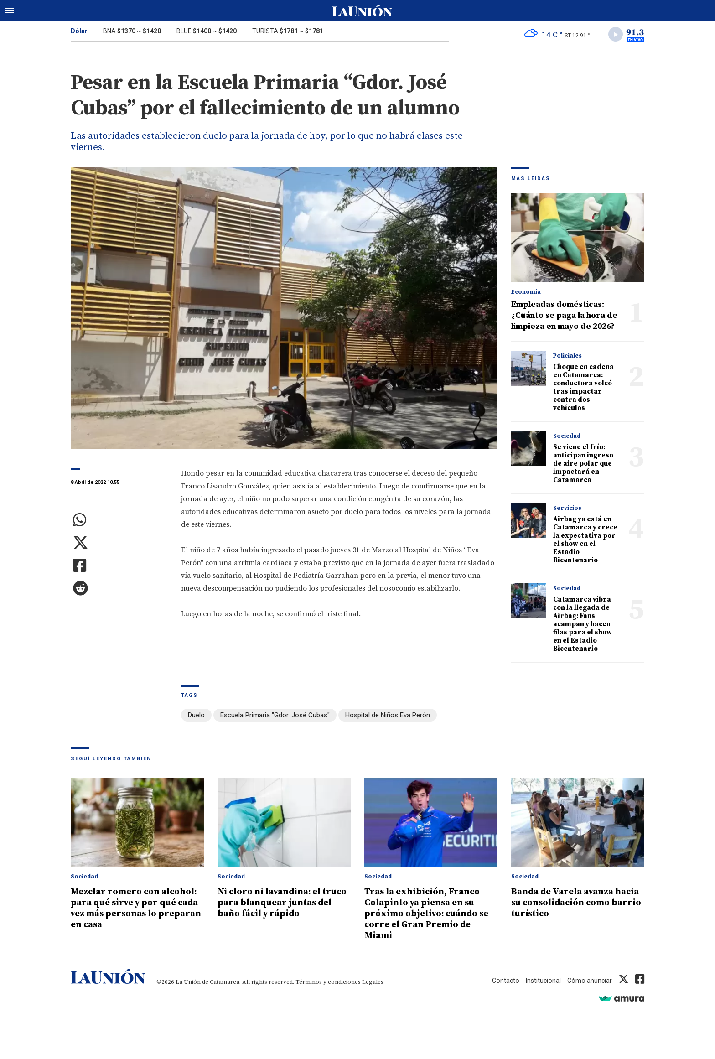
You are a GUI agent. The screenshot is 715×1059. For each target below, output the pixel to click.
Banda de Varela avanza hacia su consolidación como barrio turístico (567, 903)
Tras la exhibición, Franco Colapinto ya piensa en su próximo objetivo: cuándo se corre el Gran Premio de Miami (430, 914)
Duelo (196, 717)
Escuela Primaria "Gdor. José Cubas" (275, 717)
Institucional (541, 981)
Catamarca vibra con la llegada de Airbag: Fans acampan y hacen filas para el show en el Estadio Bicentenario (582, 626)
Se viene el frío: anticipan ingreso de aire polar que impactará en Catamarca (583, 465)
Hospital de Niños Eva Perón (387, 717)
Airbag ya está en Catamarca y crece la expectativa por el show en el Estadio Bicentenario (585, 541)
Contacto (502, 981)
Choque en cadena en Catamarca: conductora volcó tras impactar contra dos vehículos (583, 389)
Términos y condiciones (328, 982)
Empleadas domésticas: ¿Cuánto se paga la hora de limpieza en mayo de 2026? (564, 317)
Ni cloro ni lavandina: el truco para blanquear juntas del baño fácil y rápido (274, 908)
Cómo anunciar (589, 981)
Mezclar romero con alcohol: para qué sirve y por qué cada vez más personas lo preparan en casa (129, 914)
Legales (372, 982)
